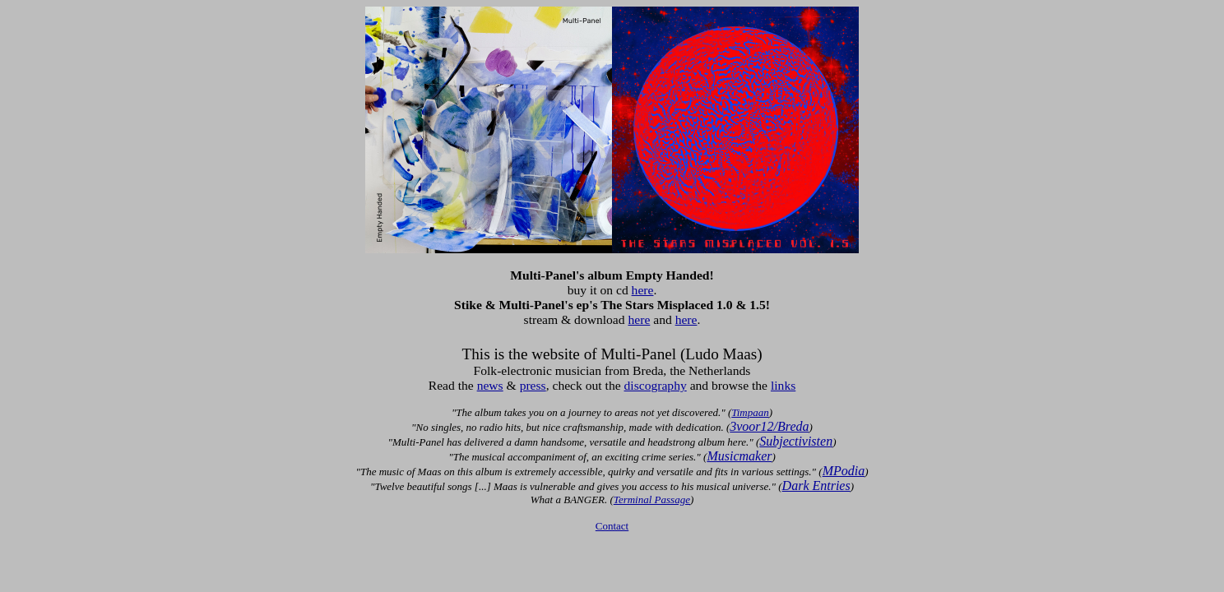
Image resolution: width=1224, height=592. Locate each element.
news (490, 385)
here (643, 290)
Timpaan (750, 412)
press (533, 385)
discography (655, 385)
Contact (612, 526)
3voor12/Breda (769, 426)
